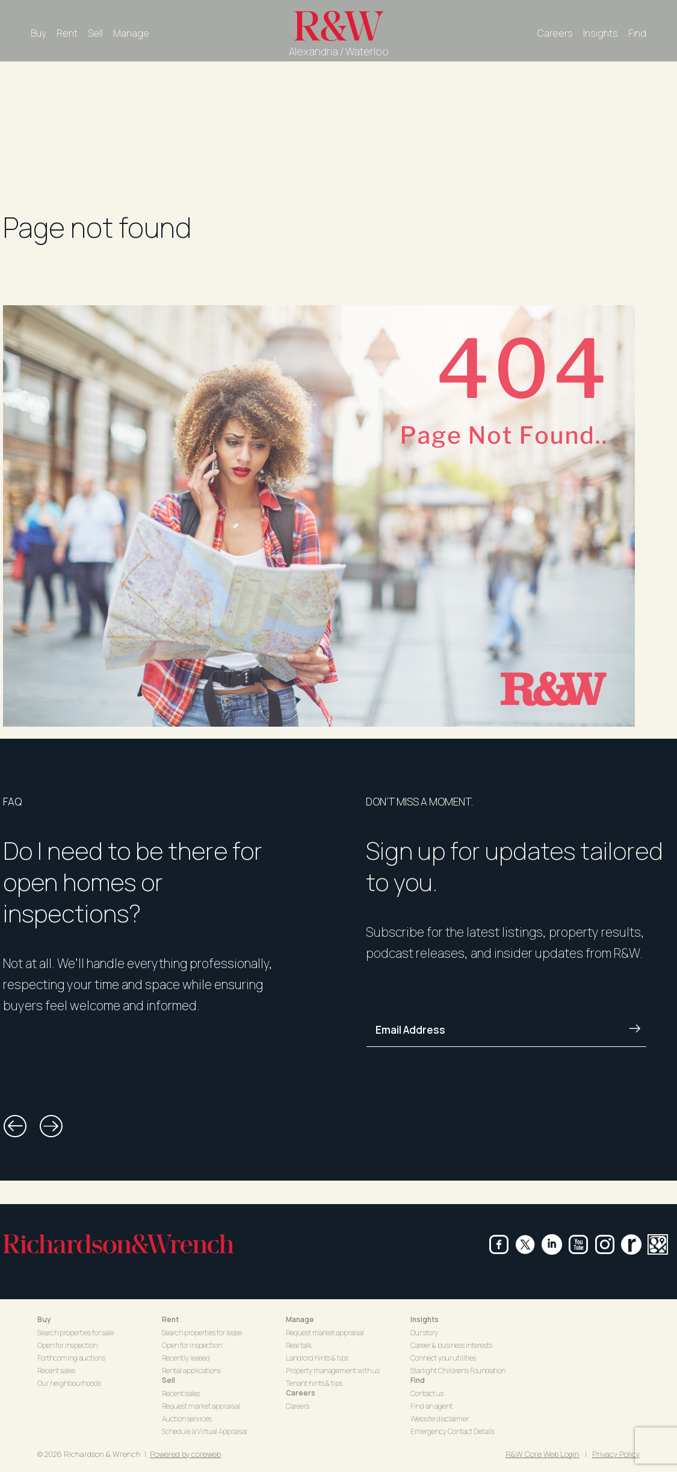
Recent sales (56, 1370)
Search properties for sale (75, 1333)
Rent (67, 33)
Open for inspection (67, 1345)
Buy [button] (44, 1319)
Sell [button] (168, 1380)
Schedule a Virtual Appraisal (204, 1431)
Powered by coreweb (185, 1454)
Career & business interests (451, 1345)
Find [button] (417, 1380)
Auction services (187, 1419)
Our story (424, 1333)
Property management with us (333, 1370)
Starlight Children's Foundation (457, 1370)
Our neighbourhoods (69, 1383)
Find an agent (431, 1406)
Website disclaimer (439, 1419)
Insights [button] (424, 1319)
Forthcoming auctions (71, 1358)
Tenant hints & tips (314, 1383)
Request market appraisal (201, 1406)
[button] (15, 1126)
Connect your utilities (443, 1358)
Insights (600, 33)
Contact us (427, 1393)
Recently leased (186, 1358)
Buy (38, 33)
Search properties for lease (202, 1333)
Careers (555, 33)
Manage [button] (300, 1319)
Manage (131, 33)
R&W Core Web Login (542, 1454)
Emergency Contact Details (452, 1431)
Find (637, 33)
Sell (95, 33)
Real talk (299, 1345)
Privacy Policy (616, 1454)
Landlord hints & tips (317, 1358)
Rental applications (191, 1370)
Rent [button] (170, 1319)
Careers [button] (300, 1393)
